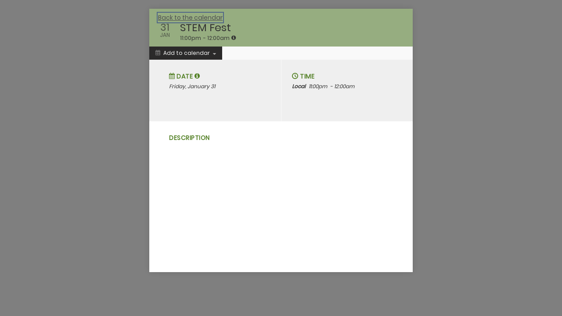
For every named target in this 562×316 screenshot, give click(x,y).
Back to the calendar (190, 17)
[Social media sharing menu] (172, 179)
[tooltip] (233, 37)
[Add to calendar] (185, 53)
